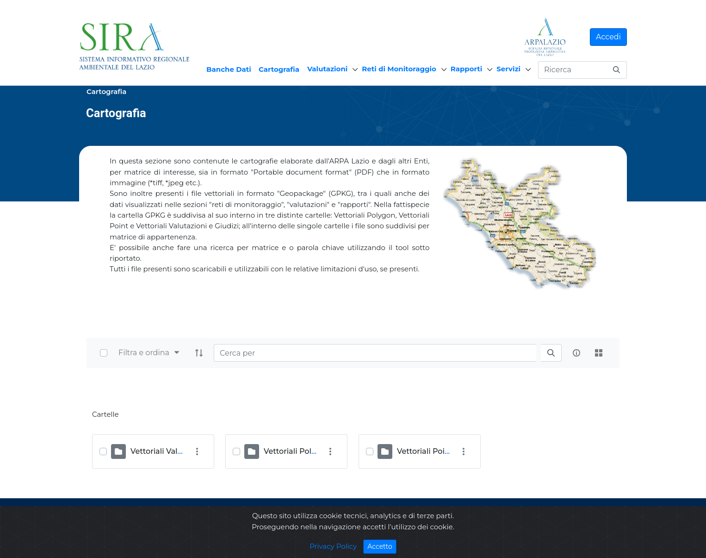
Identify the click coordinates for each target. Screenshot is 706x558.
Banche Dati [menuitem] (228, 69)
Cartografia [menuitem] (279, 69)
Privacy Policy (333, 546)
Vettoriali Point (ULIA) (437, 451)
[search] (551, 353)
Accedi (608, 36)
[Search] (375, 353)
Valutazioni (327, 68)
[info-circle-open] (576, 352)
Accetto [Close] (381, 546)
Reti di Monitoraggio (399, 68)
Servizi (508, 68)
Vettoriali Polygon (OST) (308, 451)
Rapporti (466, 68)
